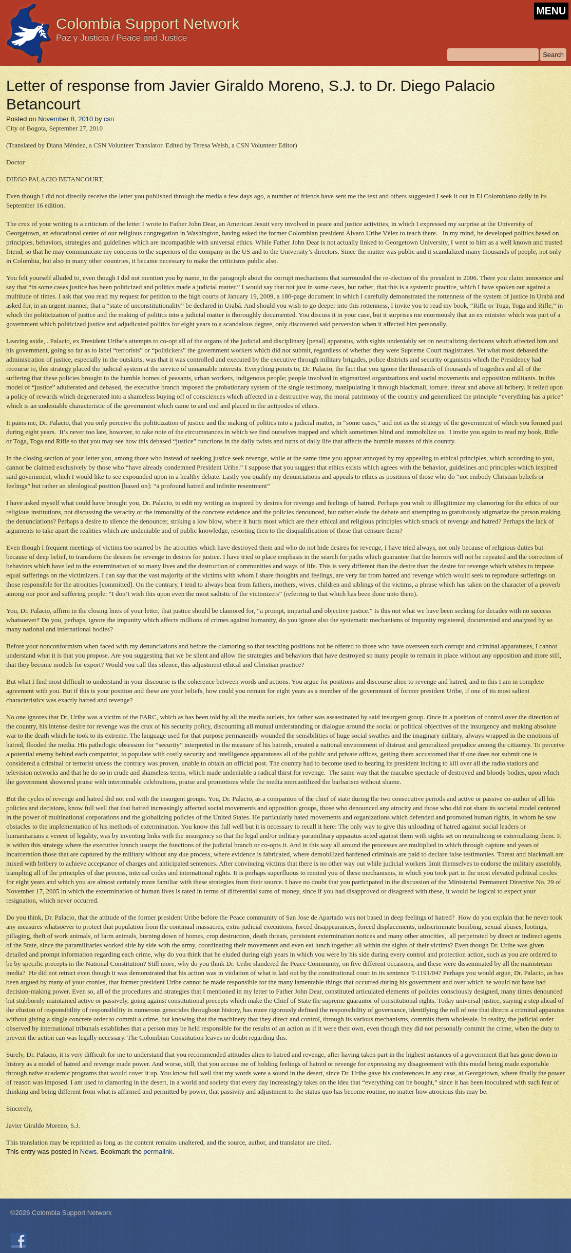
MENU (551, 10)
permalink (157, 1151)
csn (109, 119)
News (88, 1151)
